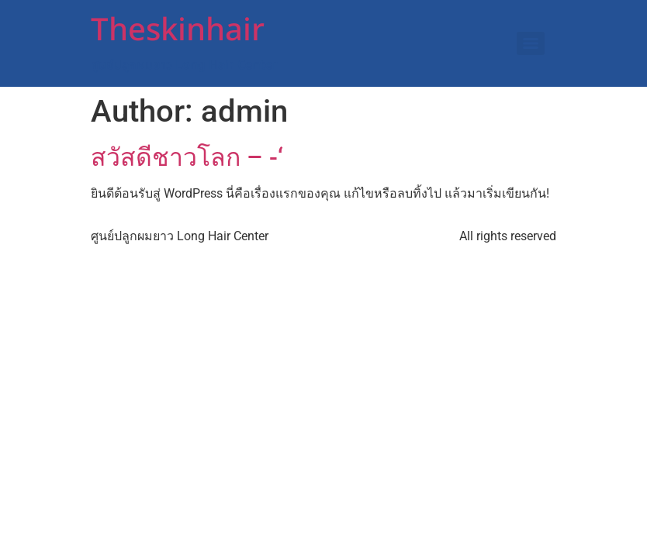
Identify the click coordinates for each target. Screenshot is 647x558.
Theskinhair (178, 31)
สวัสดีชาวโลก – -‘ (187, 157)
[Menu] (531, 43)
